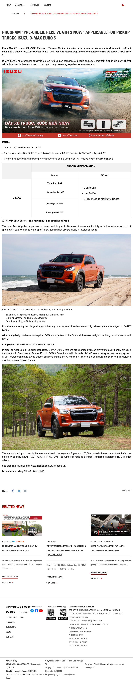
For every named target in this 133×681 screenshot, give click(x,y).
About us (10, 612)
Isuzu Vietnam (12, 607)
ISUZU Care (34, 5)
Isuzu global (11, 627)
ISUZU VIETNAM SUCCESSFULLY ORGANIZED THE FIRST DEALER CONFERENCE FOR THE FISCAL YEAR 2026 (66, 550)
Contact (47, 5)
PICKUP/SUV (20, 541)
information (7, 576)
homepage (15, 14)
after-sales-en (107, 541)
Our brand (25, 607)
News (8, 5)
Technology (10, 622)
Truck (22, 617)
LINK (41, 471)
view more (7, 582)
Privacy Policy (11, 661)
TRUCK (13, 541)
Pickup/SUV (24, 612)
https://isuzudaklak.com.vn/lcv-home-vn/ (46, 466)
